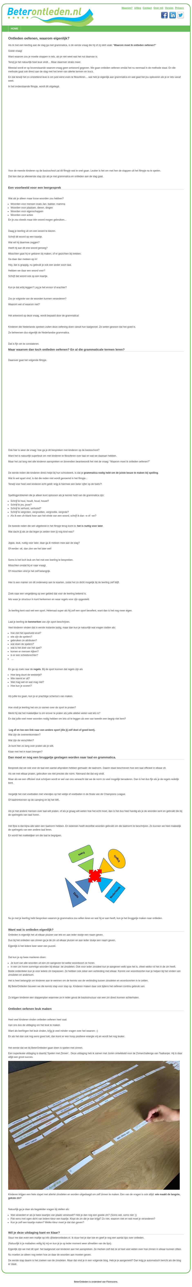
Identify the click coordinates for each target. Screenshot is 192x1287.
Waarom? (127, 8)
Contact (147, 8)
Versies (169, 8)
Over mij (158, 8)
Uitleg (137, 8)
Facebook (164, 15)
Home (14, 28)
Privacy (179, 8)
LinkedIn (172, 15)
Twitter (180, 15)
